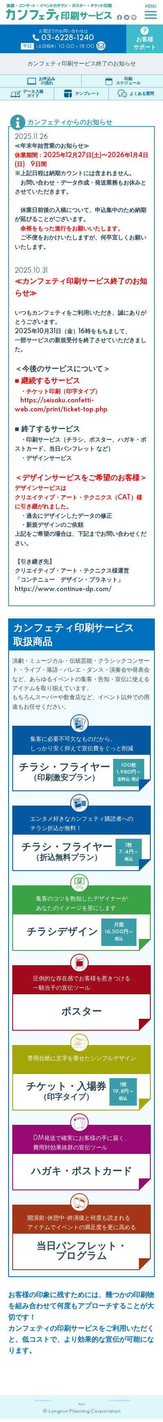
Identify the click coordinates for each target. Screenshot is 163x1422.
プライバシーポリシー (43, 1401)
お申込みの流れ (41, 81)
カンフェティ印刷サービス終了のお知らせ (81, 64)
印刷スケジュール (122, 81)
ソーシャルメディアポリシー (120, 1401)
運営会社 (82, 1406)
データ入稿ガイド (27, 93)
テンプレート (81, 93)
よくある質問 (135, 93)
